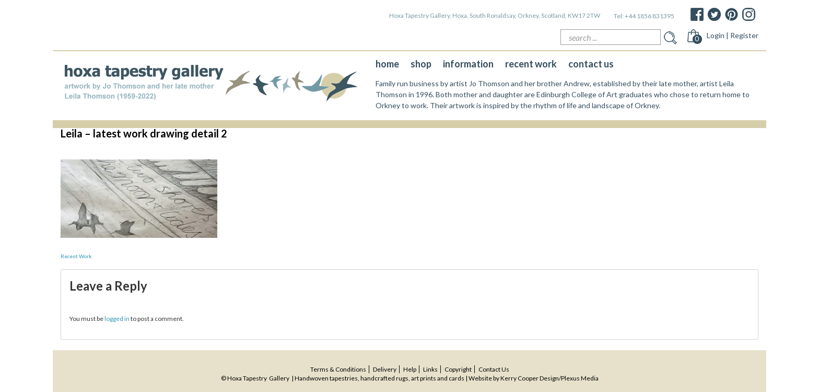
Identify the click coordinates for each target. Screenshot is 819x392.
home (387, 64)
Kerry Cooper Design (529, 378)
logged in (117, 318)
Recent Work (76, 256)
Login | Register (732, 35)
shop (421, 64)
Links (430, 369)
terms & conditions (338, 369)
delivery (384, 369)
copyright (458, 369)
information (468, 64)
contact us (591, 64)
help (409, 369)
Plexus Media (580, 378)
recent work (531, 64)
